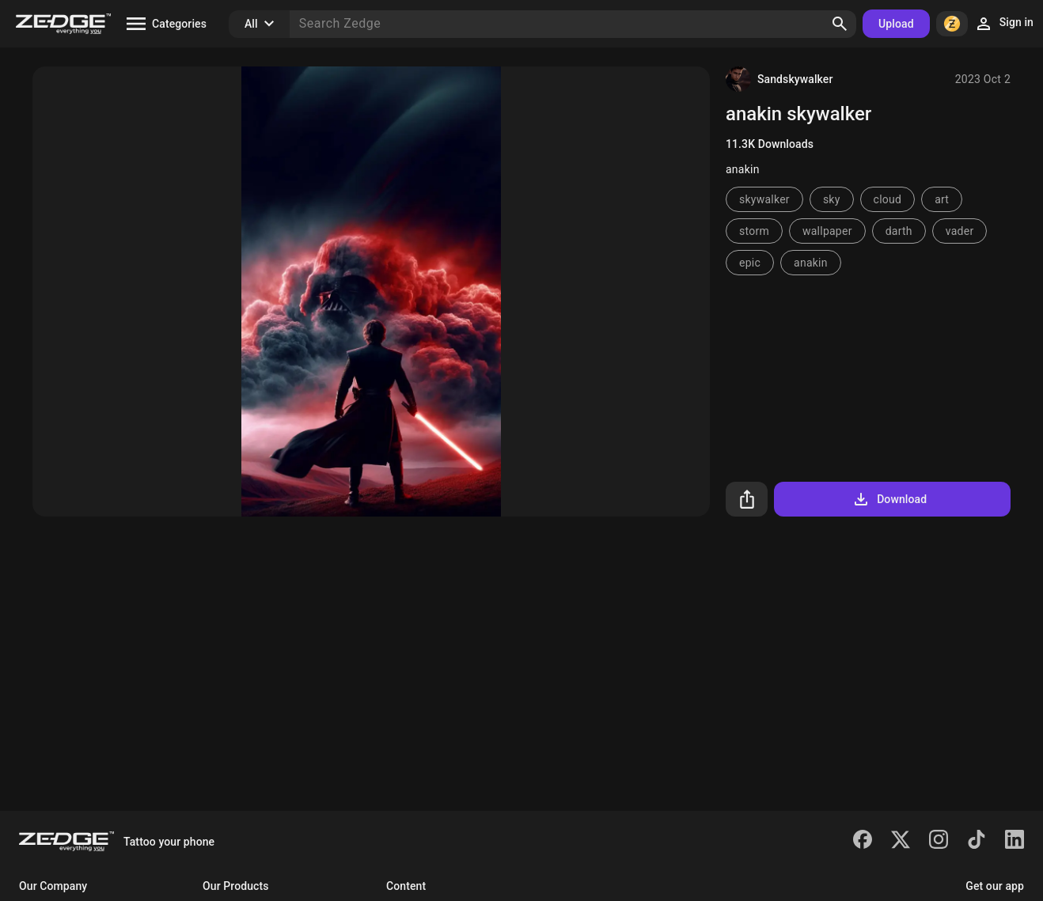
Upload (896, 23)
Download (889, 499)
